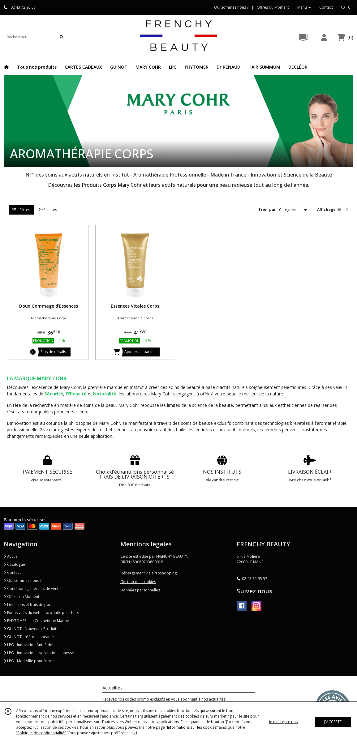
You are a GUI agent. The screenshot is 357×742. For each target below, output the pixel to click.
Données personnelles (140, 590)
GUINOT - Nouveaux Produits (31, 628)
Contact (326, 7)
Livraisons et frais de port (28, 604)
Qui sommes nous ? (22, 580)
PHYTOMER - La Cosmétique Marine (36, 620)
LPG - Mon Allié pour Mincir (29, 660)
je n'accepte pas (283, 721)
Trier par (267, 209)
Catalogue (14, 564)
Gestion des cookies (138, 581)
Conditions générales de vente (32, 588)
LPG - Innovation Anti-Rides (29, 644)
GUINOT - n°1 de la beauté (29, 636)
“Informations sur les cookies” (192, 727)
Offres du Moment (21, 596)
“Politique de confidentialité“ (41, 733)
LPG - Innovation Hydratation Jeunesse (39, 652)
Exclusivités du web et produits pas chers (41, 612)
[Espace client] (323, 37)
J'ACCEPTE (333, 721)
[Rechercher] (62, 37)
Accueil (11, 556)
